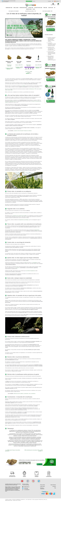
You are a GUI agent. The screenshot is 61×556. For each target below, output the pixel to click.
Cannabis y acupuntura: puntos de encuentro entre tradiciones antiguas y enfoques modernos (51, 39)
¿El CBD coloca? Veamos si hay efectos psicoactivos (12, 450)
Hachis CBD (30, 7)
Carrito (58, 4)
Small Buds (15, 7)
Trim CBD (45, 7)
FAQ (52, 1)
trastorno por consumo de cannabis (20, 215)
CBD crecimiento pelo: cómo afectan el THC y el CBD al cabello (33, 450)
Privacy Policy (42, 484)
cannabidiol (34, 262)
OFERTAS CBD (29, 9)
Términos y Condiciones (42, 488)
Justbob (23, 85)
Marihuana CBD (9, 7)
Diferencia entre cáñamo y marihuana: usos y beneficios (24, 393)
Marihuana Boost (23, 7)
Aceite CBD (50, 7)
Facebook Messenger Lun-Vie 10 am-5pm (9, 0)
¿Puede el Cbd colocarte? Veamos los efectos (23, 130)
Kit (54, 7)
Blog (34, 9)
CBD (26, 262)
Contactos (49, 1)
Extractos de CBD (38, 7)
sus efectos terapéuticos (30, 270)
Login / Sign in (53, 4)
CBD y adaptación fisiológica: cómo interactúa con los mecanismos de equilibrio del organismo (52, 58)
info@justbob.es (26, 486)
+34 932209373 (5, 1)
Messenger (26, 488)
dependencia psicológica (24, 219)
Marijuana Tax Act (13, 101)
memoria (17, 267)
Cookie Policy (42, 486)
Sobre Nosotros (53, 484)
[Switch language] (56, 1)
